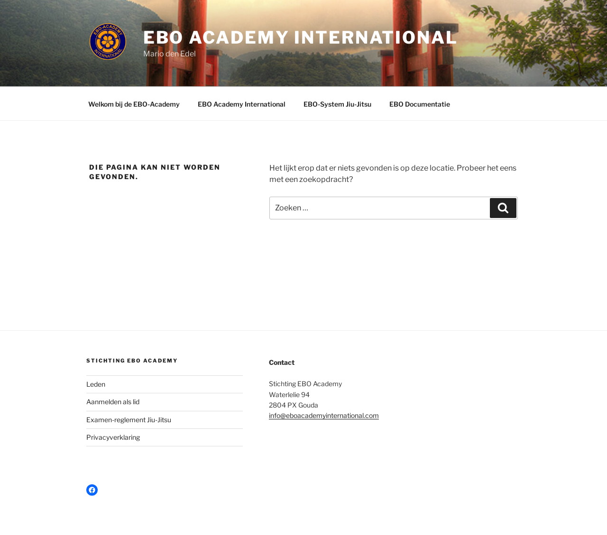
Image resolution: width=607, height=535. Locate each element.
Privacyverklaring (113, 437)
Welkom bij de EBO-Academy (134, 104)
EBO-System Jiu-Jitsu (337, 104)
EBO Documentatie (419, 104)
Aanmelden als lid (112, 402)
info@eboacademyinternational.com (324, 415)
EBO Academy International (300, 37)
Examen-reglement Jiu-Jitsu (128, 420)
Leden (95, 384)
